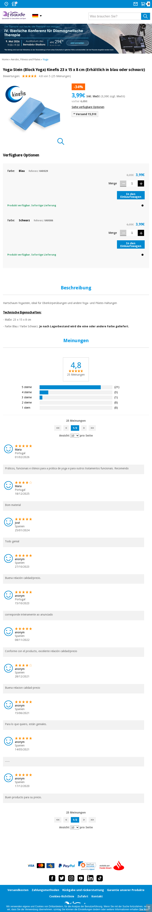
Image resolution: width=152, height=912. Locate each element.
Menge (112, 183)
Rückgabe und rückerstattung (83, 890)
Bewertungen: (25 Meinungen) (37, 77)
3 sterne (27, 397)
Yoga (45, 59)
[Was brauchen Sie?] (119, 16)
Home (5, 59)
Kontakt (97, 896)
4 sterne (27, 392)
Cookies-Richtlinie (61, 896)
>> (92, 428)
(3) (116, 392)
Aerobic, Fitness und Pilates (25, 59)
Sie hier (144, 909)
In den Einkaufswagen (130, 195)
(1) (116, 397)
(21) (116, 386)
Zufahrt (82, 896)
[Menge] (132, 183)
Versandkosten (18, 890)
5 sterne (27, 386)
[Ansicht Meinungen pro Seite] (74, 436)
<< (57, 428)
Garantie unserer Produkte (125, 890)
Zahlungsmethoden (45, 890)
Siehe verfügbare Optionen (88, 107)
